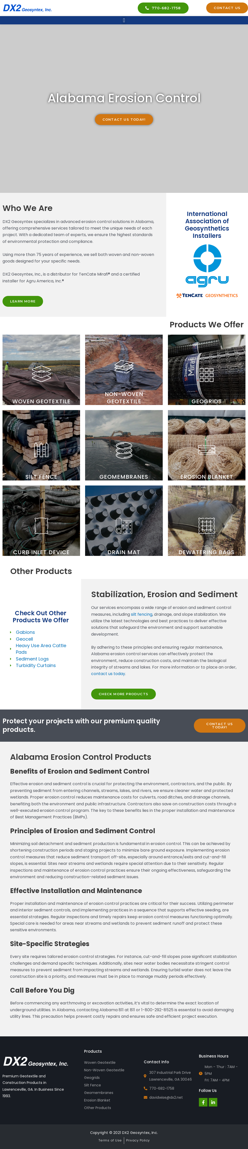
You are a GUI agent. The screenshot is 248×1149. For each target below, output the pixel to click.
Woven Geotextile (100, 1062)
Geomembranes (98, 1092)
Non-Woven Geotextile (104, 1070)
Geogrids (92, 1077)
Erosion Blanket (97, 1100)
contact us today (108, 674)
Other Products (97, 1107)
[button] (124, 20)
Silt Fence (92, 1085)
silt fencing (141, 614)
